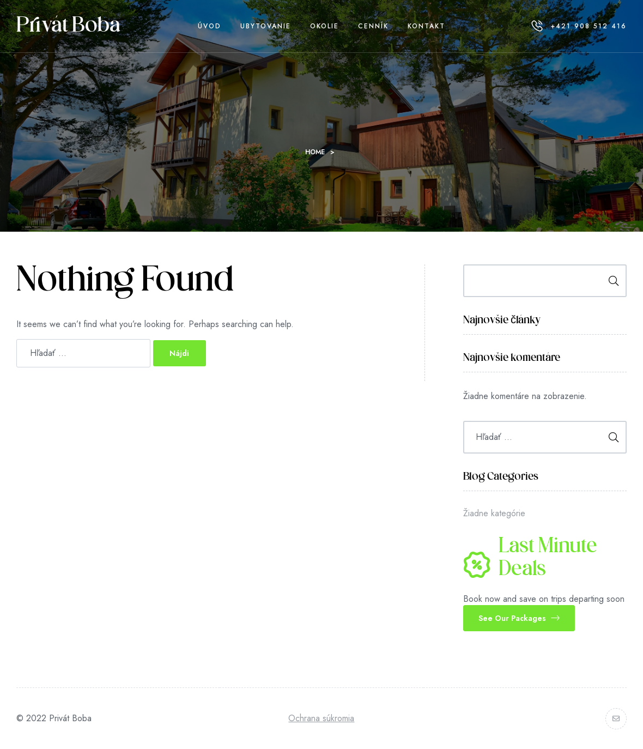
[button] (519, 618)
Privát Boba (68, 26)
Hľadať (610, 280)
